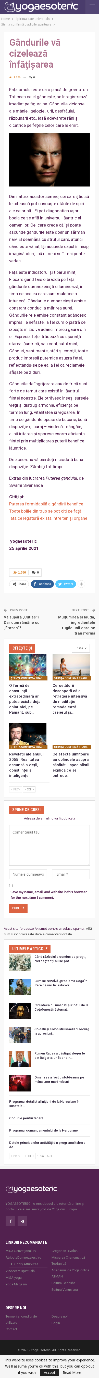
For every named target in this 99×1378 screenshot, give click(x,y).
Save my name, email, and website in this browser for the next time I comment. (48, 895)
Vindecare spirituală (20, 1271)
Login (56, 1323)
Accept (49, 1372)
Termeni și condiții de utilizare (21, 1319)
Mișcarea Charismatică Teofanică (68, 1260)
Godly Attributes (26, 1264)
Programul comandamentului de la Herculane (43, 1130)
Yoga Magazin (16, 1284)
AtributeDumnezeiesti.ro (23, 1257)
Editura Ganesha (64, 1283)
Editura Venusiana (65, 1290)
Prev (15, 789)
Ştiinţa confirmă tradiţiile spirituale (29, 678)
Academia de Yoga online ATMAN (70, 1273)
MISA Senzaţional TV (21, 1251)
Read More (72, 1372)
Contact (11, 1329)
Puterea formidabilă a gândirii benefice (46, 503)
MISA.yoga (14, 1278)
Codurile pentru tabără (26, 1118)
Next (29, 789)
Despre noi (60, 1316)
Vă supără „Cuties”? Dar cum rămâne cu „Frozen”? (22, 622)
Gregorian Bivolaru (65, 1251)
